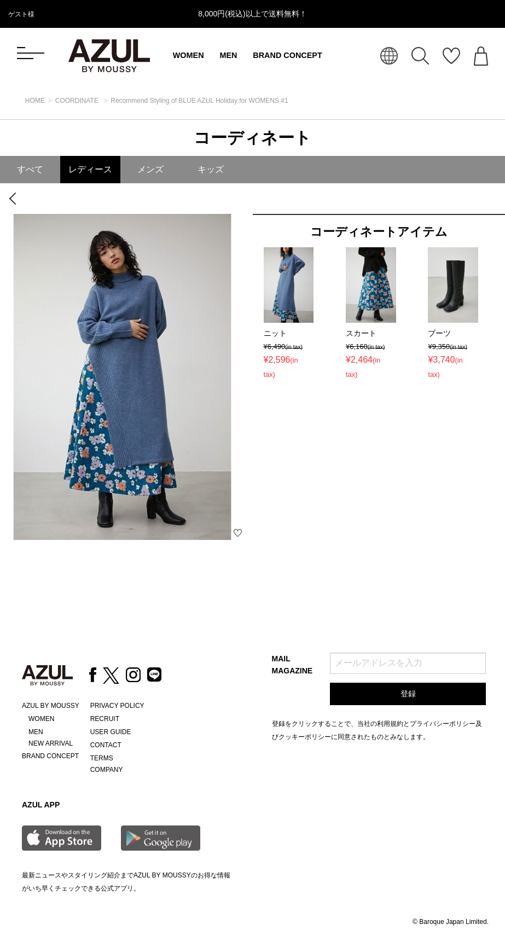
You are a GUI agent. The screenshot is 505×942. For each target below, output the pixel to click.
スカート (361, 333)
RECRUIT (104, 719)
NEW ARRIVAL (50, 743)
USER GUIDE (110, 732)
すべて (30, 169)
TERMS (101, 758)
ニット (275, 333)
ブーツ (439, 333)
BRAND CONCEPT (287, 55)
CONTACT (105, 745)
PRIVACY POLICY (117, 706)
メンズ (150, 169)
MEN (228, 55)
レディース (90, 169)
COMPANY (106, 770)
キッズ (211, 169)
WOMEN (188, 55)
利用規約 (390, 724)
